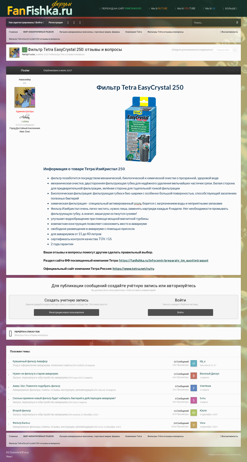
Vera (202, 422)
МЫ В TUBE (186, 8)
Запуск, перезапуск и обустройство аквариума (40, 377)
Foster (31, 54)
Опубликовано (57, 70)
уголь (138, 203)
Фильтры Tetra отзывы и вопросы (68, 54)
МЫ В (159, 8)
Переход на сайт (121, 8)
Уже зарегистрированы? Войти (26, 22)
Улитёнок (205, 385)
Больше (231, 8)
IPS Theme (11, 452)
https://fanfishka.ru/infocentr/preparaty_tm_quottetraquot (163, 260)
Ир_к (202, 361)
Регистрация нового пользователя (66, 312)
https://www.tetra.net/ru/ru (133, 269)
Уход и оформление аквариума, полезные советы (42, 365)
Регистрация (56, 22)
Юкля (203, 410)
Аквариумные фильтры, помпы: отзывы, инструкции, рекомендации (53, 389)
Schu (203, 398)
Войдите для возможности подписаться (192, 49)
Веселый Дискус (209, 373)
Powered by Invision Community (225, 454)
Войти (180, 312)
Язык (9, 456)
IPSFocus (24, 452)
